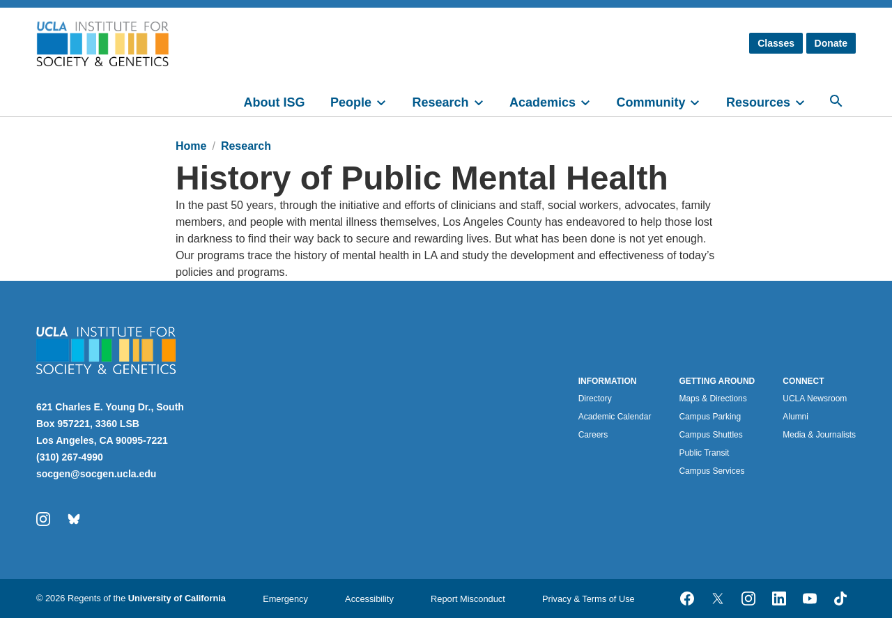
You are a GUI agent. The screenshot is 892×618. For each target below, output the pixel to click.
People (350, 102)
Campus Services (711, 471)
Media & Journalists (819, 435)
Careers (593, 435)
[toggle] (387, 101)
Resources (758, 102)
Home (191, 146)
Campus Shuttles (710, 435)
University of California (177, 598)
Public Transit (704, 453)
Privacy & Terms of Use (588, 599)
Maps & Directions (712, 398)
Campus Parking (710, 417)
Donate (831, 43)
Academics (542, 102)
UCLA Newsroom (815, 398)
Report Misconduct (468, 599)
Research (440, 102)
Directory (595, 398)
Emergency (285, 599)
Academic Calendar (615, 417)
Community (650, 102)
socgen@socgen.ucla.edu (96, 473)
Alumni (795, 417)
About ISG (274, 102)
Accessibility (369, 599)
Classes (776, 43)
